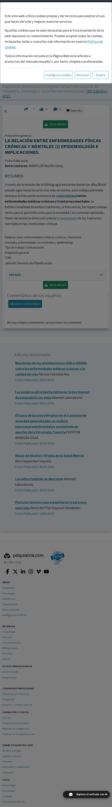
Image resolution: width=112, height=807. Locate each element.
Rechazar (82, 75)
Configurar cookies (58, 75)
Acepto (101, 75)
